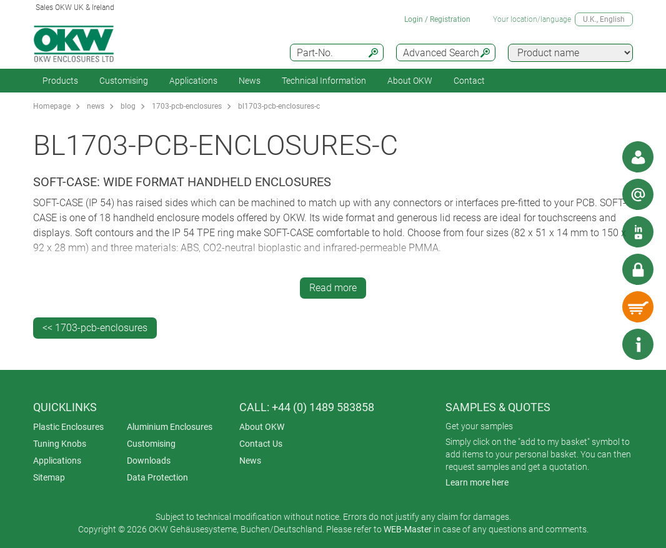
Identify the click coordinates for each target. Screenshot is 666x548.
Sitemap (49, 477)
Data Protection (157, 477)
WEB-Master (408, 529)
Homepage (52, 106)
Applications (193, 81)
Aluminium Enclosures (169, 427)
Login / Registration (437, 19)
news (95, 106)
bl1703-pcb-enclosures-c (279, 106)
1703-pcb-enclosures (187, 106)
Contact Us (260, 444)
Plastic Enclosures (68, 427)
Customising (123, 81)
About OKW (261, 427)
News (250, 81)
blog (128, 106)
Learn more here (477, 482)
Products (60, 81)
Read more (333, 288)
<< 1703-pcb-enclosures (94, 328)
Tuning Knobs (59, 444)
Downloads (149, 461)
